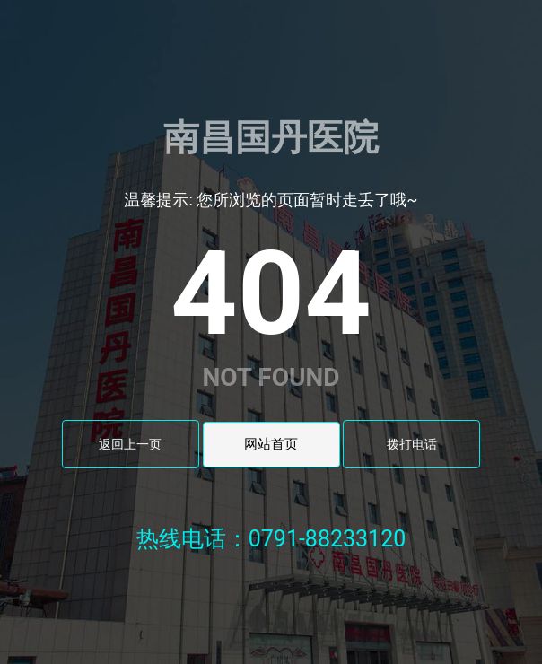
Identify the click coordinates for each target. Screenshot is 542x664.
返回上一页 (130, 444)
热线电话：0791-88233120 (271, 539)
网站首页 (271, 444)
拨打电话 (412, 444)
